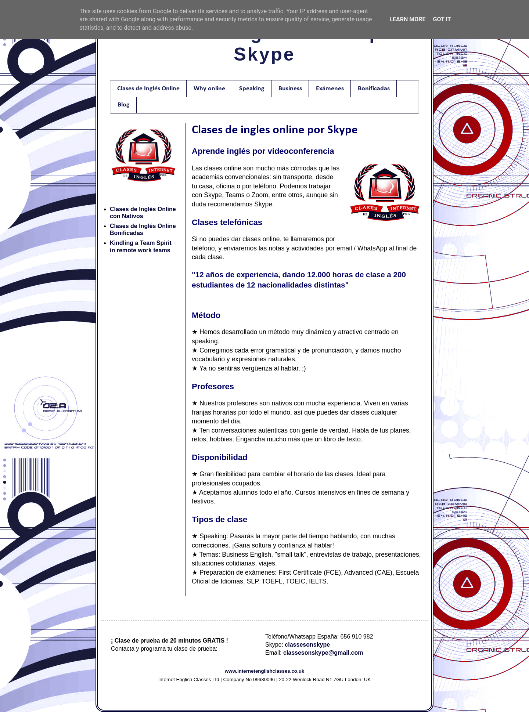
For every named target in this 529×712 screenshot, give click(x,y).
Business (290, 88)
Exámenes (330, 88)
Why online (209, 88)
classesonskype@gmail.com (323, 653)
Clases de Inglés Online (148, 88)
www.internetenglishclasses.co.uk (265, 671)
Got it (442, 19)
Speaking (251, 88)
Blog (124, 104)
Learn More (407, 19)
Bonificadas (374, 88)
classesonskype (307, 644)
